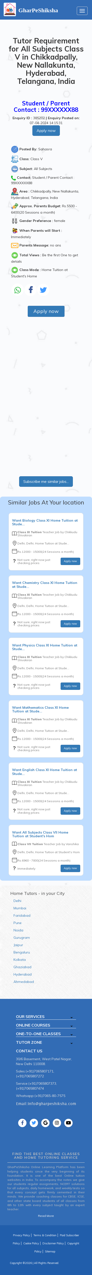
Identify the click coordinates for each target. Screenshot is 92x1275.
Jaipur (18, 945)
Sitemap (50, 1251)
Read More (46, 1216)
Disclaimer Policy (53, 1243)
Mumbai (19, 908)
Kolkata (19, 959)
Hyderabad (22, 974)
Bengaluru (21, 952)
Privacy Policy (21, 1235)
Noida (18, 930)
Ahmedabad (23, 981)
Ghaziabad (22, 967)
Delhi (17, 901)
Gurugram (21, 937)
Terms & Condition (44, 1235)
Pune (17, 923)
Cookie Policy (31, 1243)
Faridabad (21, 915)
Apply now (46, 130)
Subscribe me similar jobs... (46, 481)
